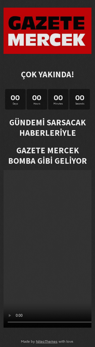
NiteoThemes (47, 341)
